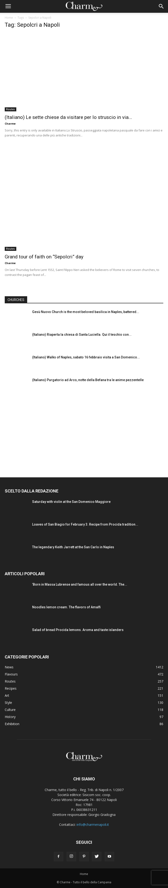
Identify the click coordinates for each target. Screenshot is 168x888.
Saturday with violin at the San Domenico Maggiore (71, 502)
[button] (161, 6)
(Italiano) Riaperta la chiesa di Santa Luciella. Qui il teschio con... (82, 334)
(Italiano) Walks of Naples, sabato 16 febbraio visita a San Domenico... (86, 357)
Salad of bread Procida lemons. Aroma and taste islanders (78, 630)
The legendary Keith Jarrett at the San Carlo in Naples (73, 547)
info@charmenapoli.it (93, 824)
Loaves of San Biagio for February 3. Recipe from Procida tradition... (85, 524)
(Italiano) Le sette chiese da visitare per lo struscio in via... (68, 117)
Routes (10, 109)
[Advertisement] (84, 431)
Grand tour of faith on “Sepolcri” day (44, 257)
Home (9, 18)
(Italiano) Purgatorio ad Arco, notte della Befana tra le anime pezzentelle (88, 380)
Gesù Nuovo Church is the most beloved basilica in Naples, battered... (85, 312)
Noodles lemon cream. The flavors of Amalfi (66, 607)
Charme (10, 123)
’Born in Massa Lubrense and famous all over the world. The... (79, 584)
